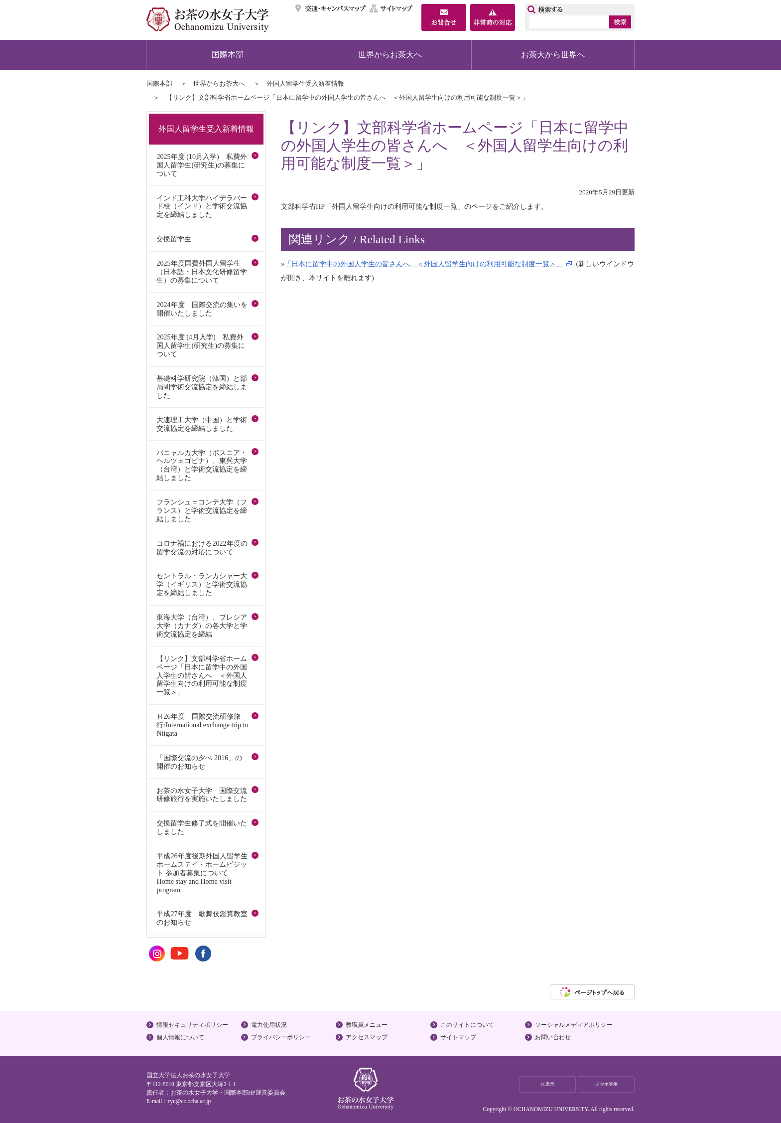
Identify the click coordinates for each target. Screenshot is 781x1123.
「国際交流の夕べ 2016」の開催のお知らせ (199, 762)
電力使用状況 (269, 1025)
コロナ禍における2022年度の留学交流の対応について (201, 547)
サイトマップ (391, 8)
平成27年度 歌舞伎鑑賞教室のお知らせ (201, 918)
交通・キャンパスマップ (331, 8)
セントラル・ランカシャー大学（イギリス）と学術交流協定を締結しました (201, 584)
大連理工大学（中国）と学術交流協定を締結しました (201, 424)
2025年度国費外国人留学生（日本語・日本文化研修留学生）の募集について (201, 271)
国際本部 (228, 54)
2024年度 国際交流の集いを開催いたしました (201, 309)
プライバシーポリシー (281, 1037)
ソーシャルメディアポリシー (574, 1025)
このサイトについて (467, 1025)
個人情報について (180, 1037)
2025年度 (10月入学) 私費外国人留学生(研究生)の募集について (201, 165)
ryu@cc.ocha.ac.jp (189, 1101)
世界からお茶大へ (390, 54)
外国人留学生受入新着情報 (305, 83)
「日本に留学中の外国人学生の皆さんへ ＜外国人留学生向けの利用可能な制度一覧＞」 (423, 264)
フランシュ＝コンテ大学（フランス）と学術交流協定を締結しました (201, 510)
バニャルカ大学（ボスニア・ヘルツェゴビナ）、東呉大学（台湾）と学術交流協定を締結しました (201, 465)
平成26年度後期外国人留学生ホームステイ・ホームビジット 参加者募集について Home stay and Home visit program (201, 873)
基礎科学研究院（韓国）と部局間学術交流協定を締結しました (201, 386)
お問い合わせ (553, 1037)
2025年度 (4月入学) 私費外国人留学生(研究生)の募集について (200, 345)
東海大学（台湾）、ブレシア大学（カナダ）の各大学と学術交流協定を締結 (201, 625)
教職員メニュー (367, 1025)
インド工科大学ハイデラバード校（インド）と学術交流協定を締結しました (201, 206)
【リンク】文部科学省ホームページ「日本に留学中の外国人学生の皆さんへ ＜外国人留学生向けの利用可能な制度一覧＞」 (201, 675)
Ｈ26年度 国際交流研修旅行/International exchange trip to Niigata (202, 724)
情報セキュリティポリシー (192, 1025)
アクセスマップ (367, 1037)
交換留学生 (173, 239)
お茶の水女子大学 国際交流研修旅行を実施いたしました (201, 795)
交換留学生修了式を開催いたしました (201, 827)
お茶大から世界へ (553, 54)
